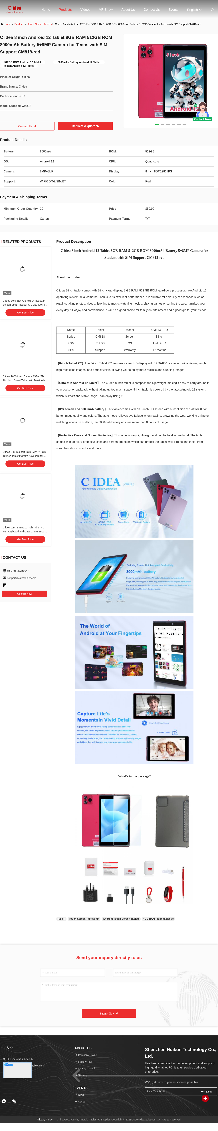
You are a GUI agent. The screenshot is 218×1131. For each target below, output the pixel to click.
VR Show (106, 9)
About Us (128, 9)
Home (45, 9)
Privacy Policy (45, 1119)
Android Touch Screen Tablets (121, 918)
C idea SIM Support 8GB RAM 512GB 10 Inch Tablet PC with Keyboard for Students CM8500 (24, 455)
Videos (85, 9)
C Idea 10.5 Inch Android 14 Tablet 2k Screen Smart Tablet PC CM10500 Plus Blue (25, 304)
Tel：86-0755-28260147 (18, 1058)
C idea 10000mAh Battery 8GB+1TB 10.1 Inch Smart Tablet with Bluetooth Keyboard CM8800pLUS (24, 380)
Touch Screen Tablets (40, 24)
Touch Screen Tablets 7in (84, 918)
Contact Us (152, 9)
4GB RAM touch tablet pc (158, 918)
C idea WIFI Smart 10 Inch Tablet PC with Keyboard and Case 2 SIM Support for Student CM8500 (25, 531)
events (173, 9)
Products (65, 9)
